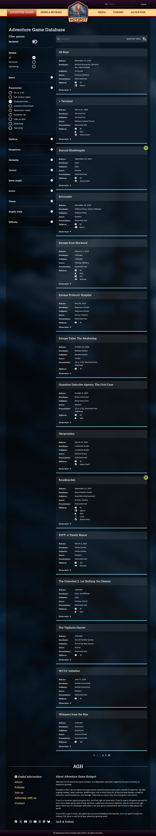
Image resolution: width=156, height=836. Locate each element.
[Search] (120, 4)
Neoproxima (66, 433)
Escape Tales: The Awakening (78, 338)
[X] (20, 821)
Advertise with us (25, 798)
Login (143, 4)
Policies (19, 787)
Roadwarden (67, 480)
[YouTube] (35, 821)
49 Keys (64, 52)
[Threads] (40, 821)
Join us (19, 792)
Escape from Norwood (73, 243)
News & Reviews (51, 12)
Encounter (65, 196)
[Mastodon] (44, 821)
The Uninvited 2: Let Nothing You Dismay (85, 581)
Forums (118, 12)
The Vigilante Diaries (72, 627)
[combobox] (120, 4)
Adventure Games (22, 12)
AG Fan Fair (138, 12)
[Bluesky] (48, 821)
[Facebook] (16, 821)
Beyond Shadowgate (72, 150)
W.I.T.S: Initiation (69, 671)
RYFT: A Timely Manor (73, 535)
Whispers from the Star (73, 714)
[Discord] (25, 821)
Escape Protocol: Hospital (75, 295)
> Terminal (66, 101)
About (18, 782)
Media (102, 12)
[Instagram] (30, 821)
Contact (20, 803)
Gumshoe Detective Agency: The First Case (86, 384)
